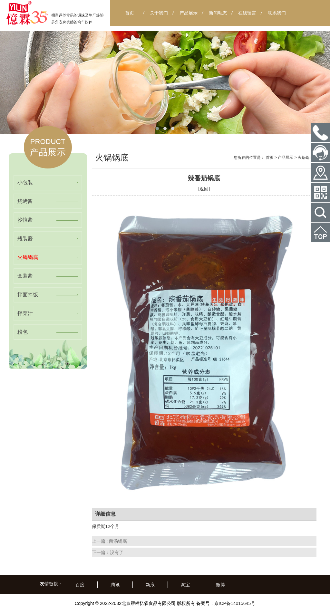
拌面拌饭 (27, 294)
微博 (220, 584)
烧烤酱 (25, 201)
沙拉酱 (25, 220)
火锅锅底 (27, 257)
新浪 (150, 584)
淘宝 (185, 584)
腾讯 (115, 584)
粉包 (22, 332)
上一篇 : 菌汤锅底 (109, 541)
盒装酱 (25, 276)
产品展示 (285, 157)
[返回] (204, 188)
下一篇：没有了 (107, 552)
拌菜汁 (25, 313)
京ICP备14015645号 (235, 603)
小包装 (25, 182)
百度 (79, 584)
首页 (270, 157)
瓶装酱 (25, 238)
